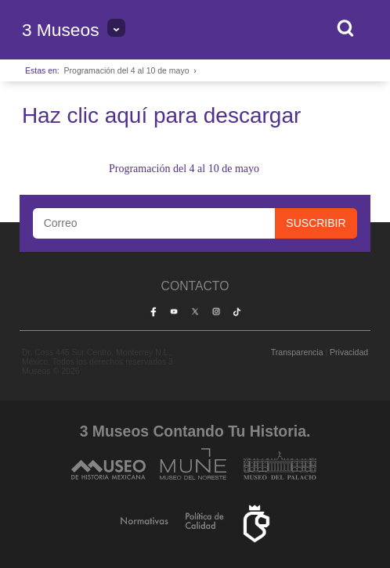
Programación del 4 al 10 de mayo (127, 70)
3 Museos (60, 30)
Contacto (195, 286)
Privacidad (349, 352)
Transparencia (297, 352)
